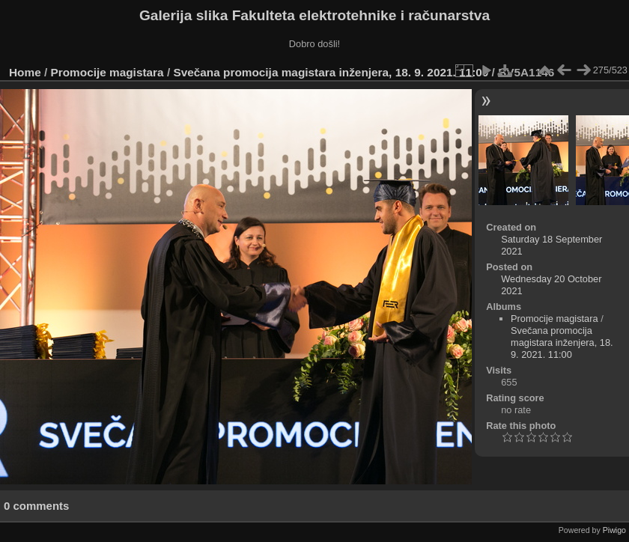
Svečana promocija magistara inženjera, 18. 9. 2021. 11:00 (330, 72)
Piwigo (614, 530)
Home (25, 72)
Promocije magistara (107, 72)
